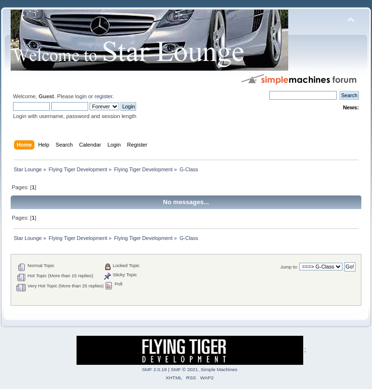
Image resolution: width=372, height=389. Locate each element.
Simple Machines (219, 369)
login (81, 96)
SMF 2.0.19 (154, 369)
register (103, 96)
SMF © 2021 (184, 369)
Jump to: (289, 266)
